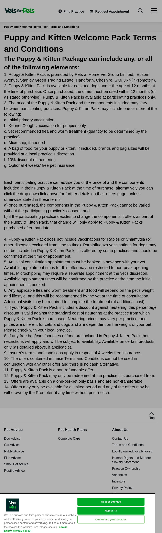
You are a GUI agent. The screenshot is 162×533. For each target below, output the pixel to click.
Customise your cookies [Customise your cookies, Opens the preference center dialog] (111, 519)
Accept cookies (111, 501)
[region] (77, 513)
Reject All (111, 510)
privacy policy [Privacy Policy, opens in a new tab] (22, 530)
